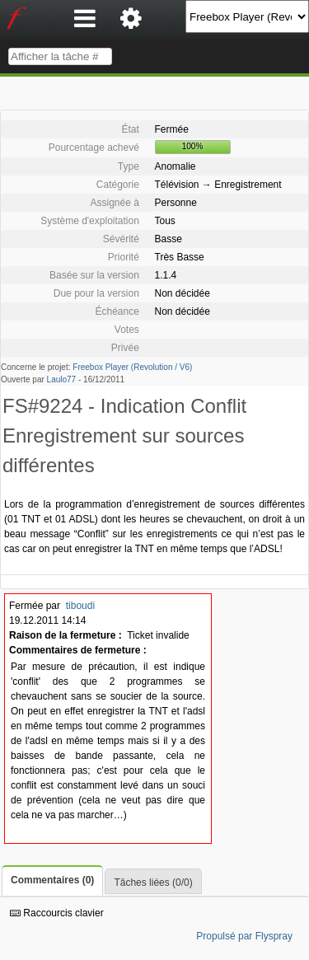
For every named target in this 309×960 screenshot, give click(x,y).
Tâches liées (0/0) (153, 882)
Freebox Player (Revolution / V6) (132, 367)
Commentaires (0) (52, 880)
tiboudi (80, 605)
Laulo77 (62, 379)
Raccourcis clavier (57, 913)
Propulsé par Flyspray (244, 936)
